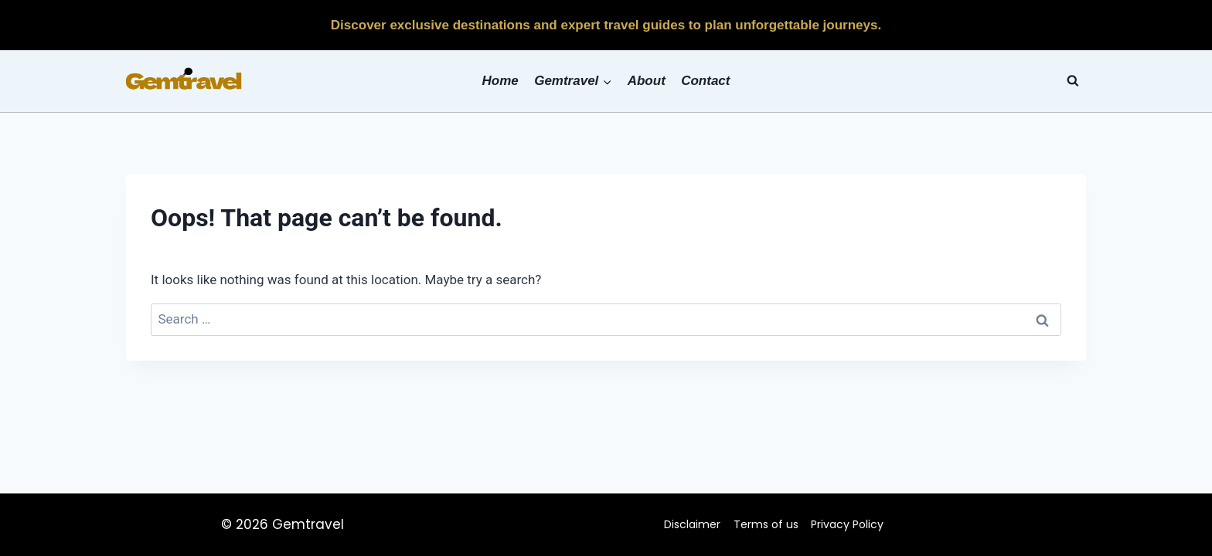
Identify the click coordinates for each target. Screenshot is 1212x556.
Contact (705, 80)
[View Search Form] (1073, 81)
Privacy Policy (847, 524)
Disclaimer (692, 524)
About (647, 80)
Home (500, 80)
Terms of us (766, 524)
